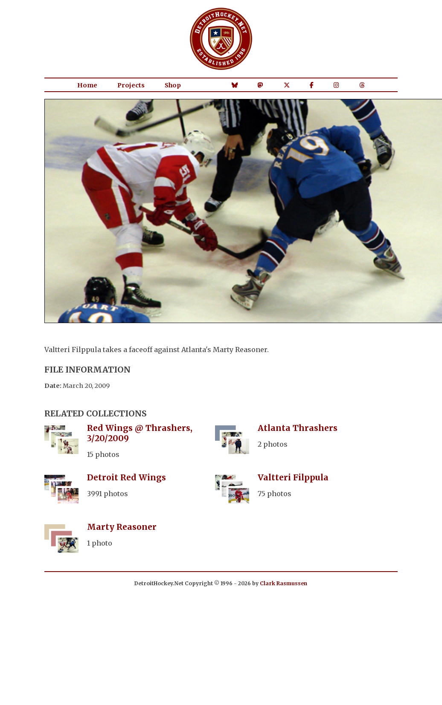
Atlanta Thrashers (297, 428)
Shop (173, 85)
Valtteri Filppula (293, 477)
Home (87, 85)
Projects (131, 85)
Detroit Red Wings (126, 477)
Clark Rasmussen (283, 583)
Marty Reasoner (122, 527)
